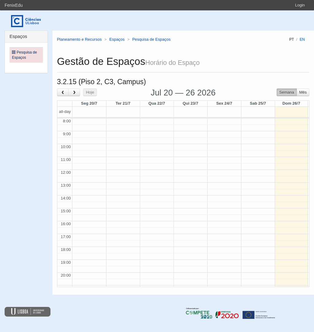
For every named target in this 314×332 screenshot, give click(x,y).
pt (291, 39)
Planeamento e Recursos (79, 39)
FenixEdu (14, 5)
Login (300, 5)
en (302, 39)
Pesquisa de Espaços (151, 39)
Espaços (116, 39)
